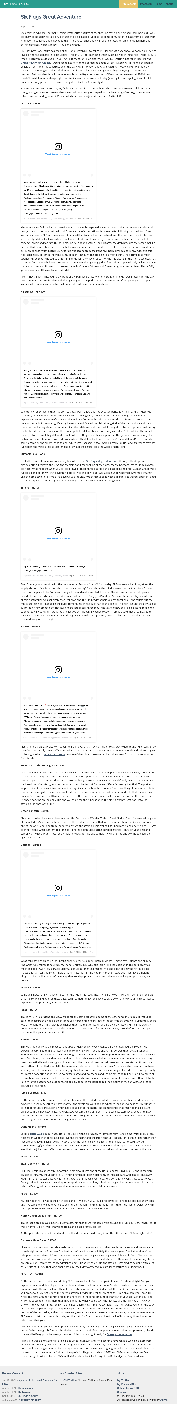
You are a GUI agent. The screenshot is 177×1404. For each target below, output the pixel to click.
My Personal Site (127, 1384)
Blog (159, 4)
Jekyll (163, 1399)
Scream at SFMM (54, 754)
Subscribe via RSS (128, 1388)
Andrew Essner (44, 575)
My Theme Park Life (16, 4)
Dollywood (24, 1392)
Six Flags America (28, 1396)
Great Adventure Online (35, 62)
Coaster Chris (44, 952)
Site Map (122, 1392)
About (169, 4)
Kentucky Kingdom (30, 1399)
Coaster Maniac (45, 738)
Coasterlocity (44, 218)
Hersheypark (25, 1388)
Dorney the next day (119, 1334)
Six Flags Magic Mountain (101, 461)
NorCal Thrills (68, 1380)
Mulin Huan (43, 403)
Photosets (146, 4)
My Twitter (123, 1380)
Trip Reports (128, 4)
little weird (37, 1133)
